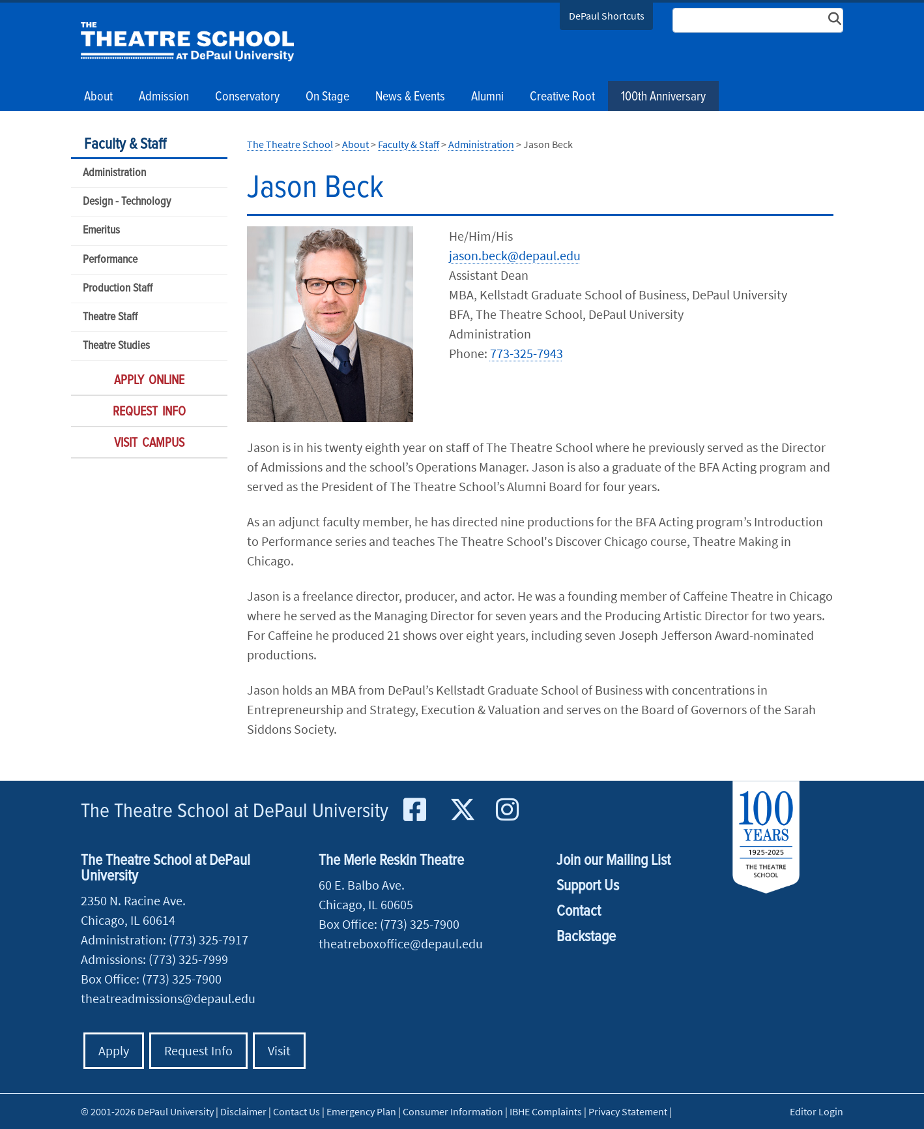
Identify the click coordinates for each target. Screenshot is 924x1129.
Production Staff (117, 288)
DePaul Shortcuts (606, 15)
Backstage (586, 937)
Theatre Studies (116, 346)
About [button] (98, 97)
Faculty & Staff (125, 144)
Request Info (149, 412)
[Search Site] (757, 20)
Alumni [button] (487, 97)
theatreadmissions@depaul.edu (168, 998)
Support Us (587, 886)
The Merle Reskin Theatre (391, 861)
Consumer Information (453, 1111)
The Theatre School (187, 41)
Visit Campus (149, 443)
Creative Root (562, 97)
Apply (113, 1050)
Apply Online (149, 380)
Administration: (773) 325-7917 (164, 939)
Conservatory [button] (247, 97)
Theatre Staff (110, 317)
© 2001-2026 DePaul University (147, 1111)
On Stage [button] (327, 97)
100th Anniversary (663, 97)
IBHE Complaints (546, 1111)
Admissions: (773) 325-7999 (154, 959)
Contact (578, 911)
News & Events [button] (410, 97)
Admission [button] (164, 97)
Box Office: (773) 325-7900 (151, 979)
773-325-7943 (526, 353)
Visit (279, 1050)
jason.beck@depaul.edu (515, 255)
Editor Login (816, 1111)
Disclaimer (243, 1111)
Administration (114, 173)
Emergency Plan (361, 1111)
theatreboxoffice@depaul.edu (401, 943)
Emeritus (101, 230)
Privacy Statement (627, 1111)
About (355, 144)
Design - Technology (127, 201)
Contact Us (296, 1111)
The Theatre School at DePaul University (234, 811)
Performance (110, 259)
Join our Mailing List (613, 861)
